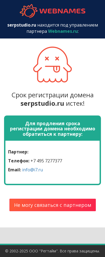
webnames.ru (52, 11)
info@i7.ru (32, 170)
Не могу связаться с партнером (52, 205)
